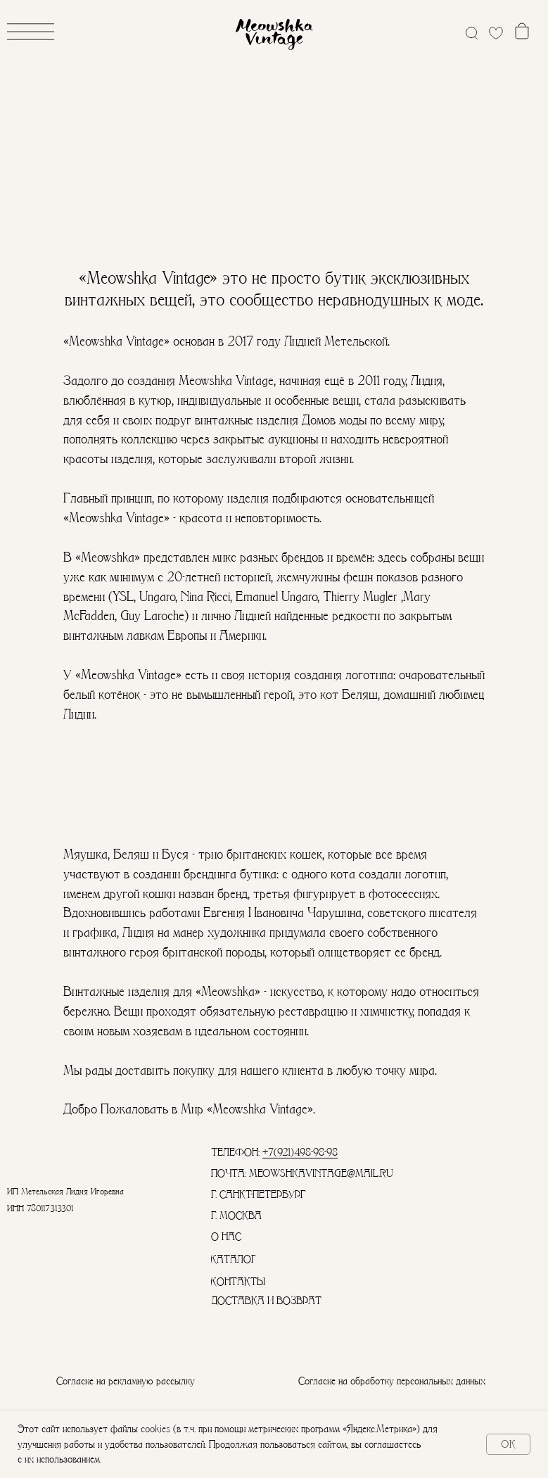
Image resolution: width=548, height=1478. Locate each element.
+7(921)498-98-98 (300, 1152)
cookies (155, 1428)
